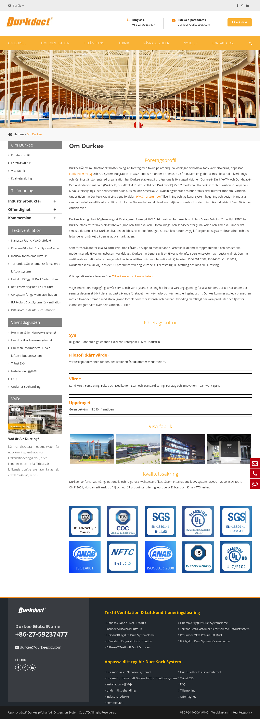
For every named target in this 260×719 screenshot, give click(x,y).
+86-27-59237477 (41, 634)
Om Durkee (17, 43)
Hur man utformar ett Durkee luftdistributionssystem (141, 678)
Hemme (19, 134)
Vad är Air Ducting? (23, 439)
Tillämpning (94, 43)
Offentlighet (19, 209)
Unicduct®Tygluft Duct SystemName (130, 635)
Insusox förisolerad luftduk (123, 629)
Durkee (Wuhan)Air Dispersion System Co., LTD (59, 712)
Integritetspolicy (241, 712)
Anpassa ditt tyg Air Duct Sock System (143, 661)
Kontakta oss (223, 43)
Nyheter (190, 43)
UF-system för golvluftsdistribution (128, 641)
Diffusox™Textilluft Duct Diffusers (128, 647)
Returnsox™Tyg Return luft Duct (200, 635)
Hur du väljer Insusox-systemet (199, 672)
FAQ (182, 684)
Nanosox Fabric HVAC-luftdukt (125, 623)
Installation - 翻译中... (119, 684)
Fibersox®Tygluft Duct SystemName (203, 623)
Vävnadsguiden (156, 43)
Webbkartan (219, 712)
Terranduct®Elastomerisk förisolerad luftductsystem (214, 629)
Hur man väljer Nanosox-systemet (128, 672)
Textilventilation (55, 43)
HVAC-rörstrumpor (148, 196)
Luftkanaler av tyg (81, 174)
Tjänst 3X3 (186, 678)
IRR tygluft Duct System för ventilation (204, 641)
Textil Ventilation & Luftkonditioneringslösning (152, 612)
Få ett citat (239, 22)
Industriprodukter (24, 201)
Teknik (124, 43)
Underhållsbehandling (120, 690)
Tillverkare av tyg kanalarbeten (132, 276)
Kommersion (19, 217)
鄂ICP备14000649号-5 (194, 712)
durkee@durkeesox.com (38, 647)
